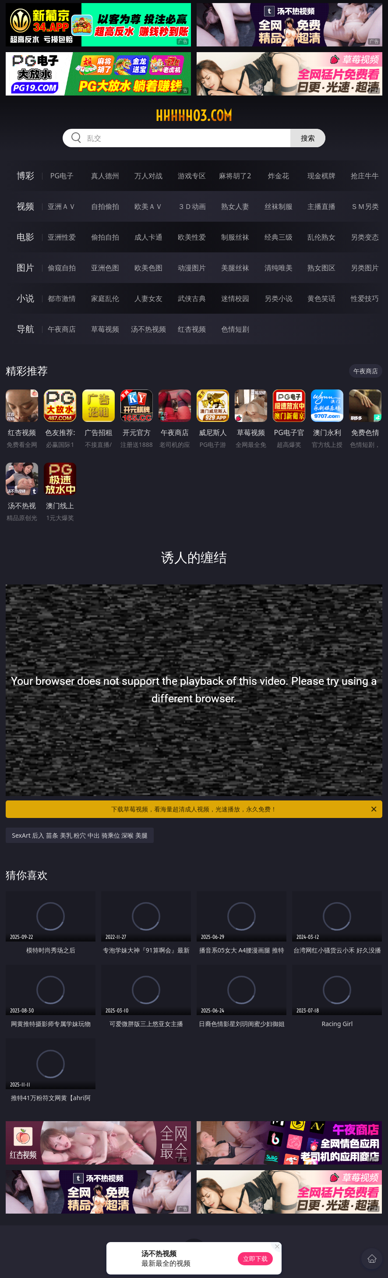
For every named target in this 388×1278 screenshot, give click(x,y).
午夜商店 (62, 329)
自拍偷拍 (105, 206)
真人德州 (105, 176)
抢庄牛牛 (365, 176)
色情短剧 (235, 329)
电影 (25, 237)
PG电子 (62, 176)
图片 (25, 267)
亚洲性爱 (62, 237)
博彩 (25, 175)
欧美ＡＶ (148, 206)
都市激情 (62, 298)
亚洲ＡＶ (62, 206)
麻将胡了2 (235, 176)
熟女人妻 (235, 206)
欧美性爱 (192, 237)
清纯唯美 (279, 268)
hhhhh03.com (193, 115)
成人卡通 (148, 237)
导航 (25, 329)
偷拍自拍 (105, 237)
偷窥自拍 (62, 268)
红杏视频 (192, 329)
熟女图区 (321, 268)
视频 (25, 206)
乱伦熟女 (321, 237)
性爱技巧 (365, 298)
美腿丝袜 (235, 268)
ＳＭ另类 (365, 206)
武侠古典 (192, 298)
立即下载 (255, 1258)
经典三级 (279, 237)
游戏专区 (192, 176)
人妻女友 (148, 298)
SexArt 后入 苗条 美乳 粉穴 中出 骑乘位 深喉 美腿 (80, 835)
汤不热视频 (148, 329)
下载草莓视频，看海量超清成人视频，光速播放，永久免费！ (244, 809)
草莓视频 (105, 329)
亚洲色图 (105, 268)
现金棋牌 (321, 176)
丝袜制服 (279, 206)
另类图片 (365, 268)
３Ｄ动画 (192, 206)
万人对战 (148, 176)
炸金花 (278, 176)
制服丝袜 (235, 237)
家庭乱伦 (105, 298)
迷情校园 (235, 298)
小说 (25, 298)
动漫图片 (192, 268)
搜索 (308, 138)
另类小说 (279, 298)
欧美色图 (148, 268)
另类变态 (365, 237)
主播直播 (321, 206)
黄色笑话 (321, 298)
